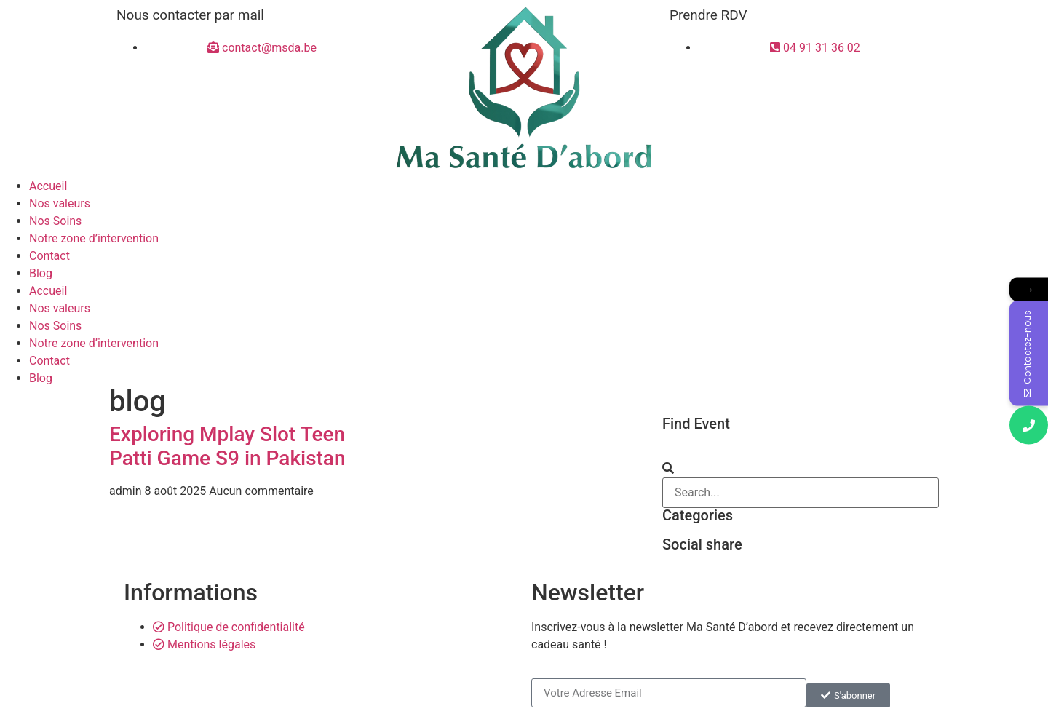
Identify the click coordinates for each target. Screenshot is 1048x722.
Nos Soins (55, 221)
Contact (49, 256)
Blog (40, 273)
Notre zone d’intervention (94, 238)
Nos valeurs (59, 203)
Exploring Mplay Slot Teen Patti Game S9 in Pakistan (227, 446)
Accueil (48, 186)
